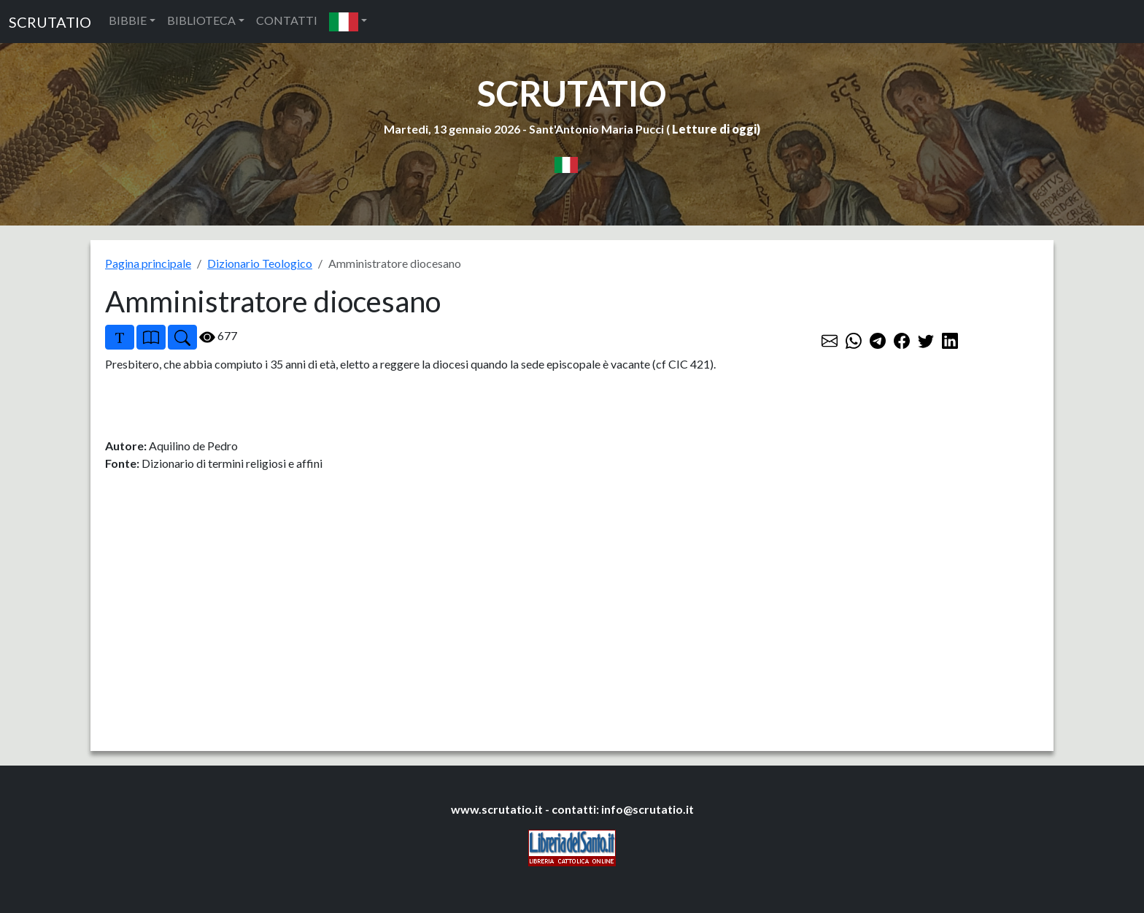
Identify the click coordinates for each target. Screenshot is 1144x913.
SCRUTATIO (50, 22)
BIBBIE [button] (128, 20)
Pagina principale (148, 263)
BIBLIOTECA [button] (201, 20)
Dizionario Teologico (259, 263)
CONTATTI (286, 20)
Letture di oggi (714, 129)
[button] (348, 21)
